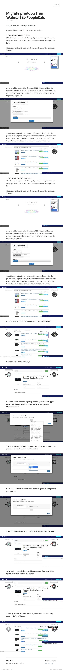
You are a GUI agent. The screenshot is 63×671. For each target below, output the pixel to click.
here (34, 25)
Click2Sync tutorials (5, 669)
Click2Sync (10, 661)
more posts (12, 663)
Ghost (60, 669)
